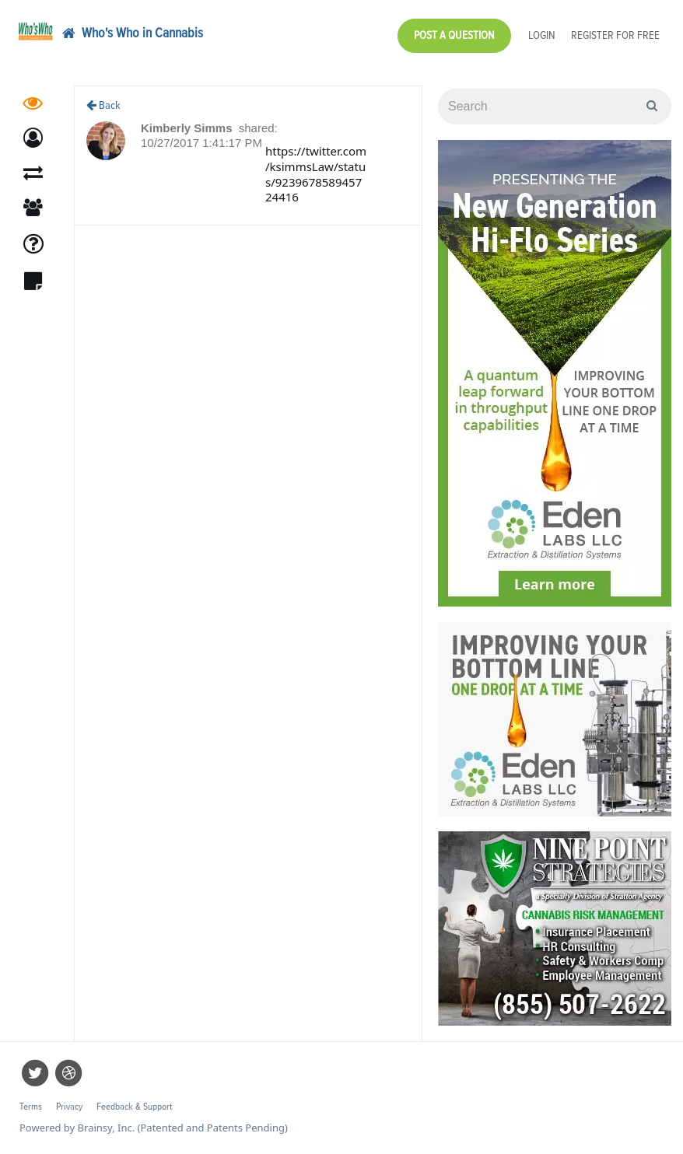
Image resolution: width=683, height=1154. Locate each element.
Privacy (69, 1107)
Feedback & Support (134, 1107)
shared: (258, 128)
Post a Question (454, 35)
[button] (33, 138)
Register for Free (615, 35)
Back (103, 105)
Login (541, 35)
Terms (30, 1107)
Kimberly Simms (188, 128)
